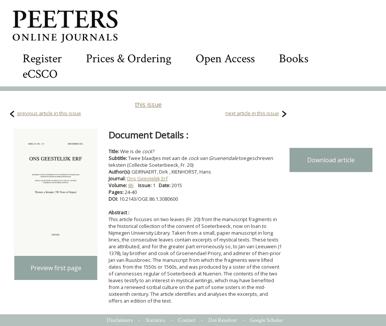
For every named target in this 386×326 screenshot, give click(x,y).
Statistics (155, 320)
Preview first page (56, 268)
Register (42, 58)
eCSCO (40, 74)
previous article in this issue (49, 113)
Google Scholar (266, 320)
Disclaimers (120, 320)
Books (293, 58)
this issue (148, 104)
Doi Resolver (222, 320)
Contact (187, 320)
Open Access (225, 58)
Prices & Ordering (129, 58)
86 (130, 185)
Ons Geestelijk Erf (147, 178)
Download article (331, 160)
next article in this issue (252, 113)
